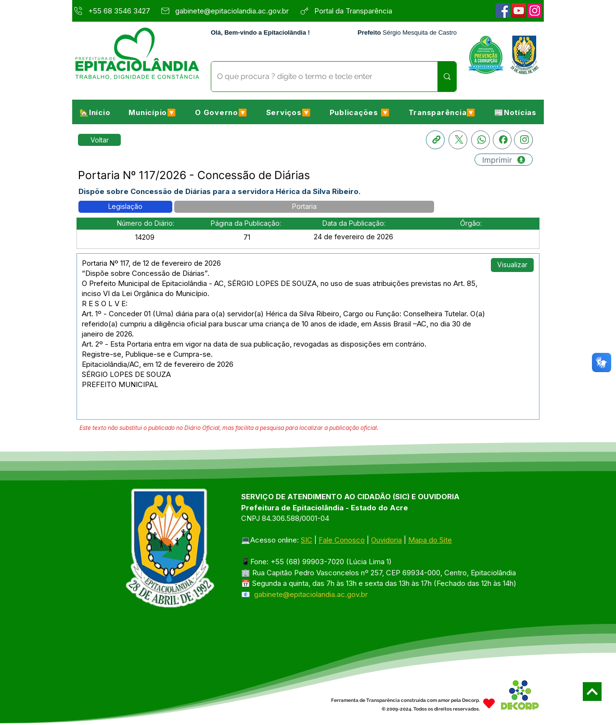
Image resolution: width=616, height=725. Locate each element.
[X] (458, 139)
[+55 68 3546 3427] (113, 10)
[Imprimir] (504, 160)
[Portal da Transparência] (358, 10)
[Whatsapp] (480, 139)
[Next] (592, 691)
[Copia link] (435, 139)
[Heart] (489, 703)
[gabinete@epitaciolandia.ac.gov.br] (227, 10)
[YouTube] (519, 10)
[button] (152, 112)
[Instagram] (534, 10)
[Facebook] (503, 10)
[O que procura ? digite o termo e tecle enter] (317, 76)
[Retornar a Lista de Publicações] (99, 140)
